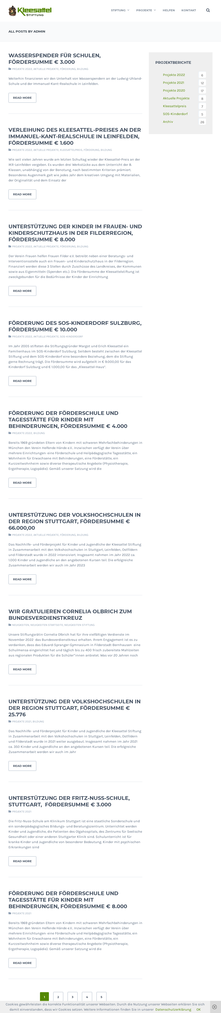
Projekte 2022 (22, 69)
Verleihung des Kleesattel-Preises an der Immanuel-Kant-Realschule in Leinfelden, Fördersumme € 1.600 (74, 136)
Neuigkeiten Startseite (46, 625)
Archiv (168, 122)
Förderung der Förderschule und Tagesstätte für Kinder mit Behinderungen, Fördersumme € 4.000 (67, 419)
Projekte (146, 10)
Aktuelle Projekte (46, 69)
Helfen (169, 10)
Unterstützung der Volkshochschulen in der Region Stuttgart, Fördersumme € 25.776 (74, 708)
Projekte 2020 (174, 90)
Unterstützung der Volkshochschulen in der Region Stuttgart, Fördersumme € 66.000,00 (74, 521)
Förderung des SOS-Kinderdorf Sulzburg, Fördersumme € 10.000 (74, 326)
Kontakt (188, 10)
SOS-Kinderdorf (71, 336)
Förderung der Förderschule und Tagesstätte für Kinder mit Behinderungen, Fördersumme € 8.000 (67, 899)
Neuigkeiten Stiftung (79, 625)
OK (198, 1009)
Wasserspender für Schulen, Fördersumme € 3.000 (54, 58)
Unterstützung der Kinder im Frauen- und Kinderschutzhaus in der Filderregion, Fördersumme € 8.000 (75, 233)
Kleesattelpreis (71, 149)
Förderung (68, 69)
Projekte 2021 (21, 721)
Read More (22, 97)
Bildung (82, 69)
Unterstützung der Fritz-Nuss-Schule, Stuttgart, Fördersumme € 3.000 (69, 801)
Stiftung (120, 10)
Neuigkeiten (20, 625)
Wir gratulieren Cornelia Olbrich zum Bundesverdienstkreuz (70, 614)
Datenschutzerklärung (173, 1009)
